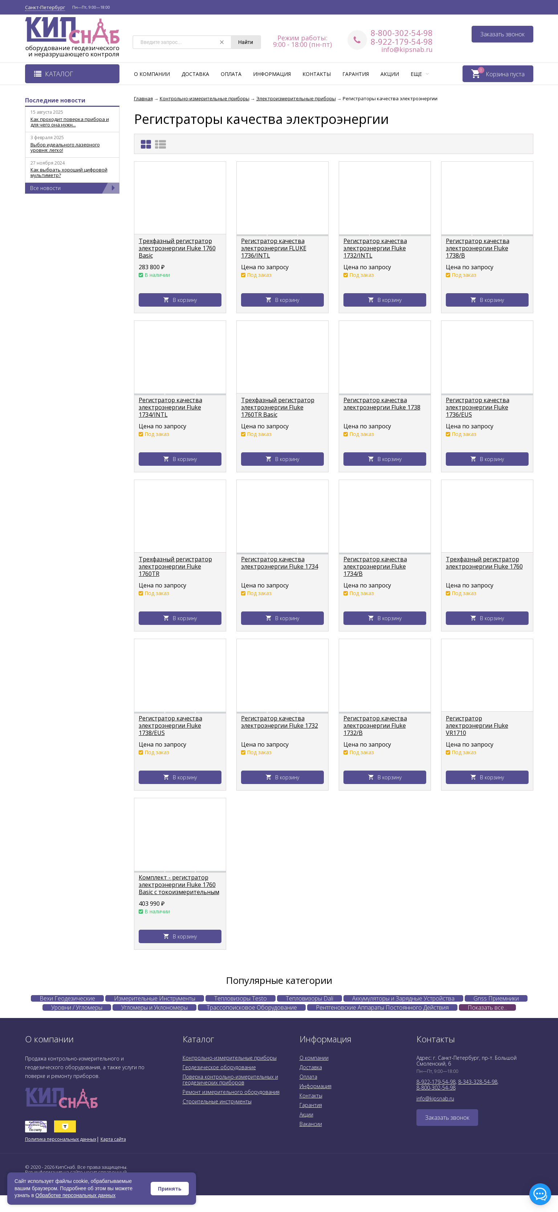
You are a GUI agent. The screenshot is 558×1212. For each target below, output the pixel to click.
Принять (170, 1188)
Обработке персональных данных (76, 1195)
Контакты (316, 73)
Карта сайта (113, 1139)
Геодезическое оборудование (219, 1067)
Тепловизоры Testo (240, 998)
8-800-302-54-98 (402, 33)
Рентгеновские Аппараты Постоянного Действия (382, 1007)
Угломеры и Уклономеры (154, 1007)
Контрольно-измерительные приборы (230, 1057)
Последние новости (55, 100)
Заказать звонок (502, 34)
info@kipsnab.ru (407, 49)
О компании (152, 73)
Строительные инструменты (217, 1101)
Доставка (195, 73)
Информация (272, 73)
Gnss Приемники (496, 998)
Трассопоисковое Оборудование (252, 1007)
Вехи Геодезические (67, 998)
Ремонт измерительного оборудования (231, 1091)
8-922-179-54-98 (402, 41)
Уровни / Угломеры (76, 1007)
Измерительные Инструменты (154, 998)
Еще (420, 73)
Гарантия (355, 73)
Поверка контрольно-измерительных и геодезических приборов (230, 1079)
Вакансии (311, 1123)
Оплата (231, 73)
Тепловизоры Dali (309, 998)
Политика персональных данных (60, 1139)
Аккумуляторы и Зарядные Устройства (403, 998)
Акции (389, 73)
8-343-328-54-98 (477, 1081)
